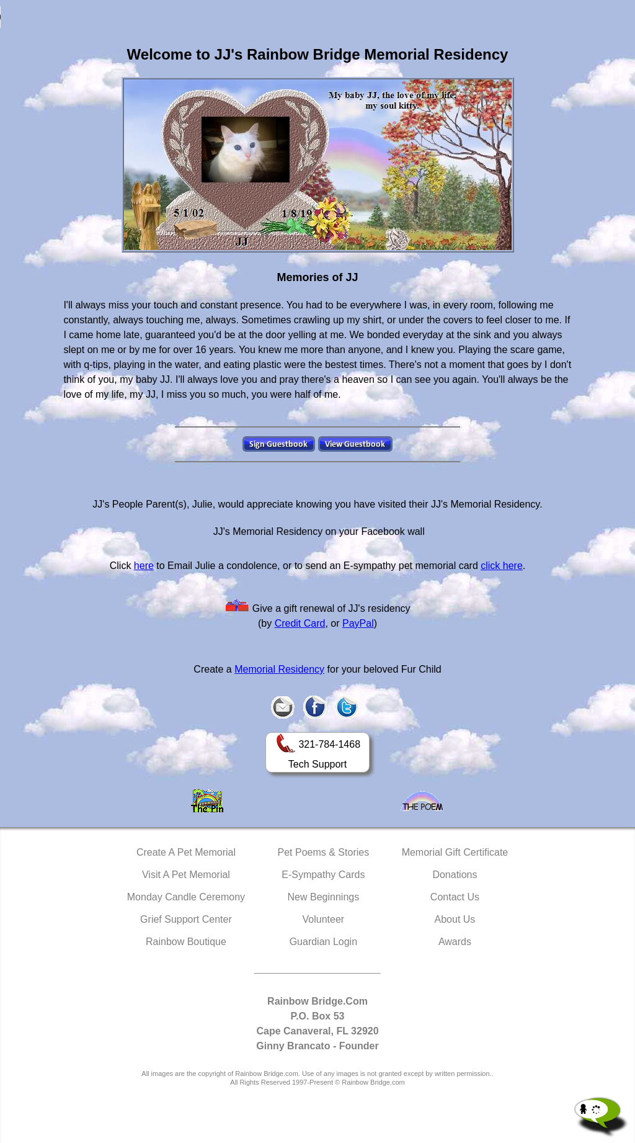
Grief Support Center (186, 919)
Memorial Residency (279, 669)
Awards (454, 941)
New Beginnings (324, 897)
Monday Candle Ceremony (186, 897)
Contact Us (454, 897)
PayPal (358, 623)
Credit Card (300, 623)
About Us (455, 919)
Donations (454, 874)
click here (502, 565)
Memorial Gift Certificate (455, 852)
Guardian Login (323, 941)
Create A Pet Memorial (186, 852)
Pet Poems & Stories (324, 852)
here (144, 565)
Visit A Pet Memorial (186, 874)
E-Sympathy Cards (323, 874)
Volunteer (324, 919)
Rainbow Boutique (186, 941)
